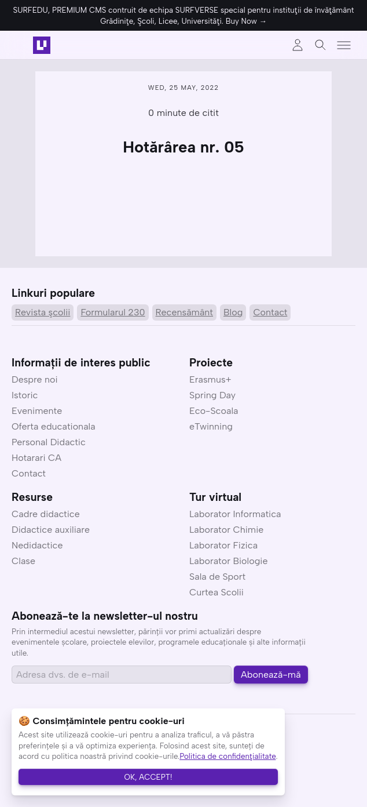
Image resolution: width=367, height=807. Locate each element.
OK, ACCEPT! (148, 776)
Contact (270, 312)
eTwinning (211, 426)
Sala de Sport (217, 576)
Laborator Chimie (226, 529)
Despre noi (35, 379)
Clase (23, 560)
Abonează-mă (271, 674)
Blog (233, 312)
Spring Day (212, 395)
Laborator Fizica (223, 545)
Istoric (25, 395)
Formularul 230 (112, 312)
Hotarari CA (36, 457)
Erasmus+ (210, 379)
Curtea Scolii (216, 592)
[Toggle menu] (343, 45)
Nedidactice (37, 545)
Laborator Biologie (228, 560)
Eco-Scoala (213, 410)
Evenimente (37, 410)
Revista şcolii (42, 312)
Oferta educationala (54, 426)
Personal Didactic (49, 442)
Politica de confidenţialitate (227, 756)
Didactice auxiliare (51, 529)
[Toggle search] (320, 45)
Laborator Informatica (235, 513)
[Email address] (122, 675)
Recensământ (184, 312)
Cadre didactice (46, 513)
